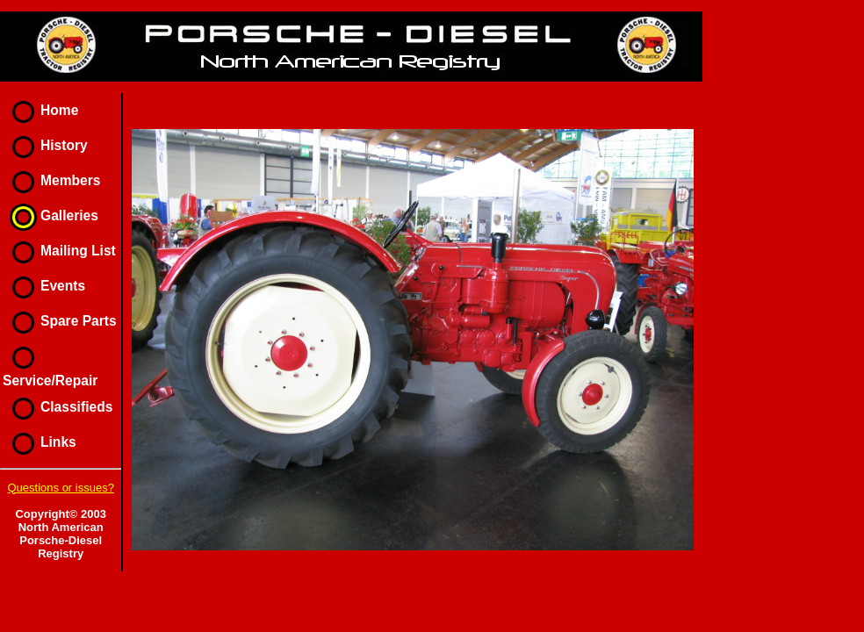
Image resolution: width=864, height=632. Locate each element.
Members (51, 180)
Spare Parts (60, 320)
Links (39, 441)
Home (40, 110)
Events (44, 285)
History (45, 145)
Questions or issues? (60, 487)
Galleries (50, 215)
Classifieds (57, 406)
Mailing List (59, 250)
